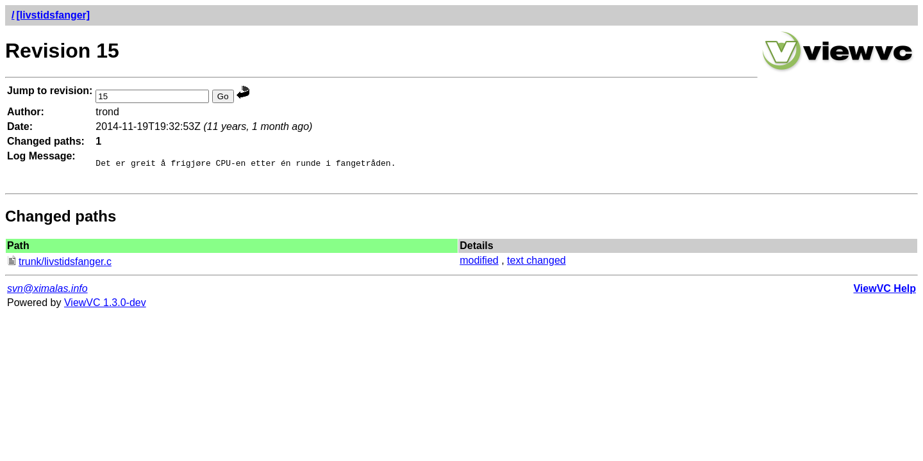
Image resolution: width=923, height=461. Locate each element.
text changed (536, 264)
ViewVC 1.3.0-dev (105, 306)
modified (479, 264)
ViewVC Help (884, 292)
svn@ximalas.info (47, 292)
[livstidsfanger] (53, 15)
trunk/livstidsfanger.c (59, 265)
